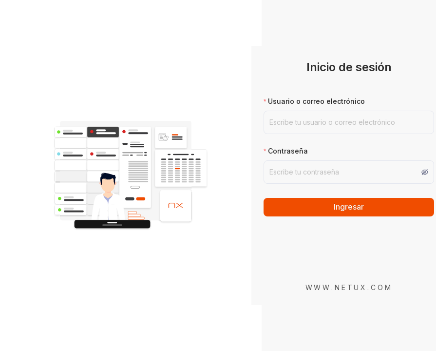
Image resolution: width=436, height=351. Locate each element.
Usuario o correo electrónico (316, 101)
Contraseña (288, 151)
